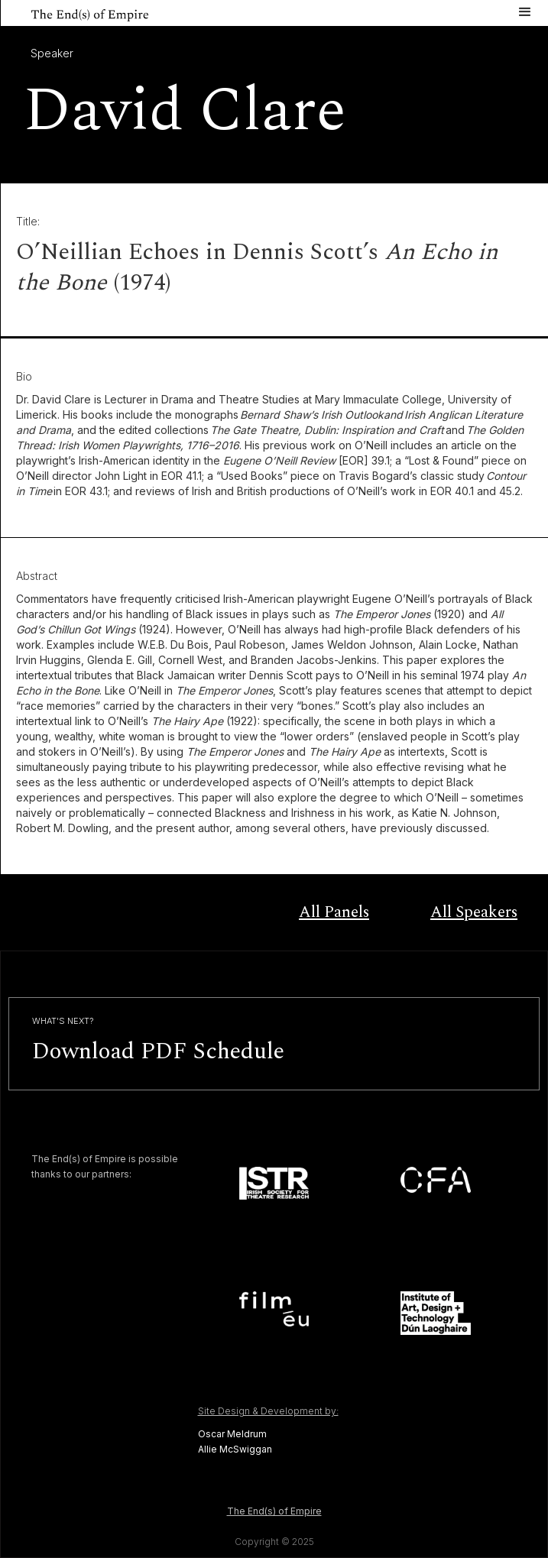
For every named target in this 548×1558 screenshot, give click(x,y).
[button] (525, 10)
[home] (74, 13)
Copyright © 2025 (274, 1541)
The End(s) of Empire (274, 1511)
